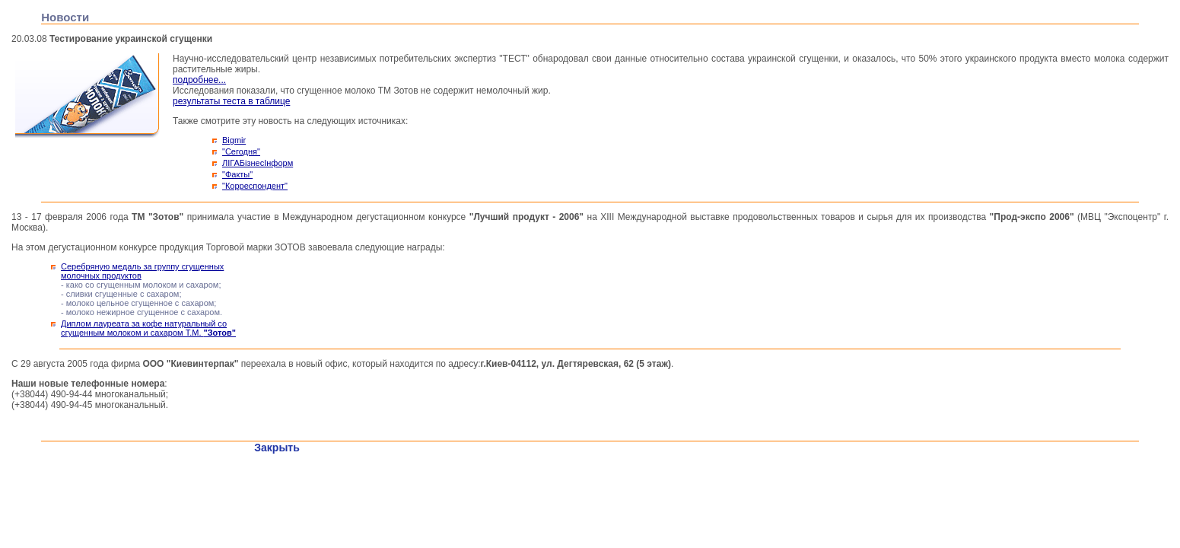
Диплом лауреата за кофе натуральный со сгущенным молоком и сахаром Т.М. (148, 328)
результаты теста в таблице (231, 101)
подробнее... (199, 80)
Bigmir (234, 140)
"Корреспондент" (255, 185)
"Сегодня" (241, 151)
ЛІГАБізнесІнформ (257, 162)
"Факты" (237, 174)
